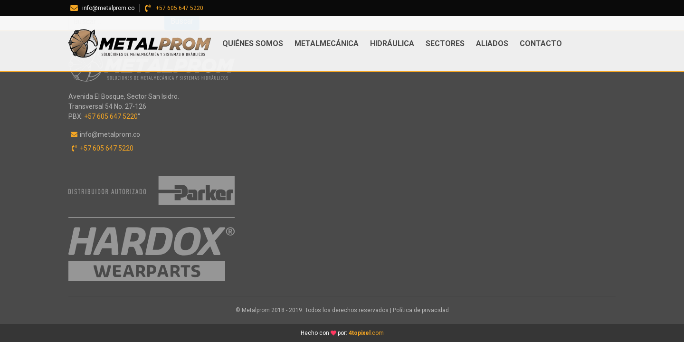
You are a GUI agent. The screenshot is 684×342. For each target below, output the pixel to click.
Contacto (541, 43)
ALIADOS (492, 43)
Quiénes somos (252, 43)
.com (366, 333)
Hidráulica (392, 43)
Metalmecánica (326, 43)
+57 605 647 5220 (179, 8)
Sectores (445, 43)
